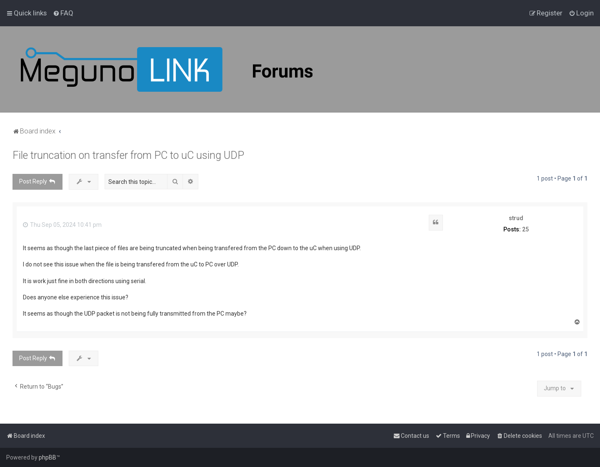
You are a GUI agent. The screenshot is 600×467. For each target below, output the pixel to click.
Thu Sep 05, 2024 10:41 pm (62, 224)
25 (525, 229)
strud (516, 218)
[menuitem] (63, 13)
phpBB (47, 457)
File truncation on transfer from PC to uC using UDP (128, 155)
